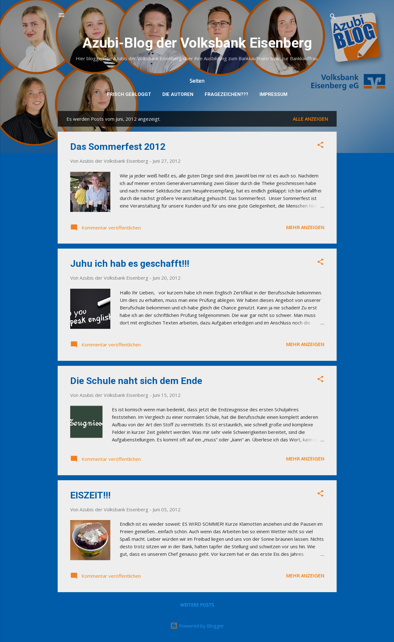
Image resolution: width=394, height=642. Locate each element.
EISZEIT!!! (90, 495)
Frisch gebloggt (129, 94)
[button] (320, 145)
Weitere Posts (197, 605)
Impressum (273, 94)
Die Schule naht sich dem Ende (136, 380)
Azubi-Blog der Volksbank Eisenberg (197, 42)
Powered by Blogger (197, 626)
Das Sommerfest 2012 (117, 146)
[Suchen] (333, 17)
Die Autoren (177, 94)
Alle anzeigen (310, 119)
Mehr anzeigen (305, 227)
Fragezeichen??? (226, 94)
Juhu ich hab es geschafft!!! (129, 263)
